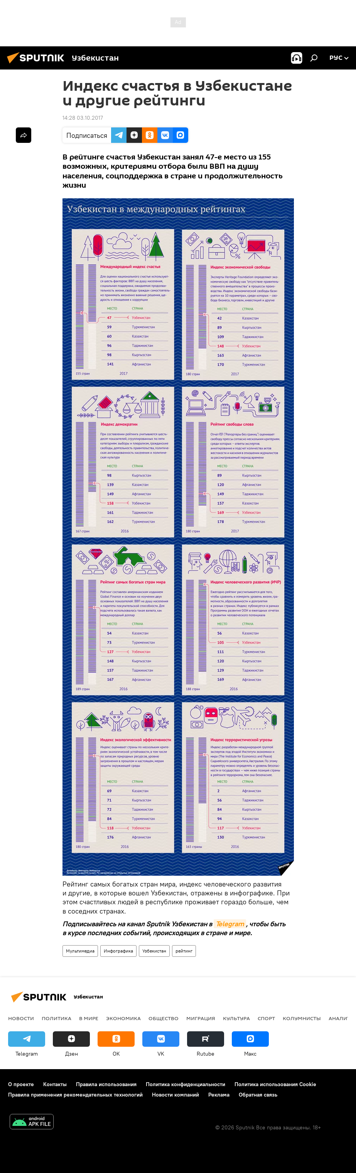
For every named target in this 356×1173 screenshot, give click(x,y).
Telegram (230, 923)
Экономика (123, 1018)
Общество (163, 1018)
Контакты (55, 1084)
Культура (236, 1018)
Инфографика (118, 951)
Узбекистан (154, 951)
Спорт (266, 1018)
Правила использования (106, 1084)
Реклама (218, 1094)
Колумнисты (302, 1018)
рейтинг (183, 951)
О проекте (21, 1084)
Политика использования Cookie (275, 1084)
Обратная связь (258, 1094)
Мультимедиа (80, 951)
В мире (88, 1018)
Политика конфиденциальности (185, 1084)
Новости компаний (175, 1094)
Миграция (200, 1018)
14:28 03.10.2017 (82, 117)
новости (21, 1018)
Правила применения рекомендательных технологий (75, 1094)
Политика (56, 1018)
